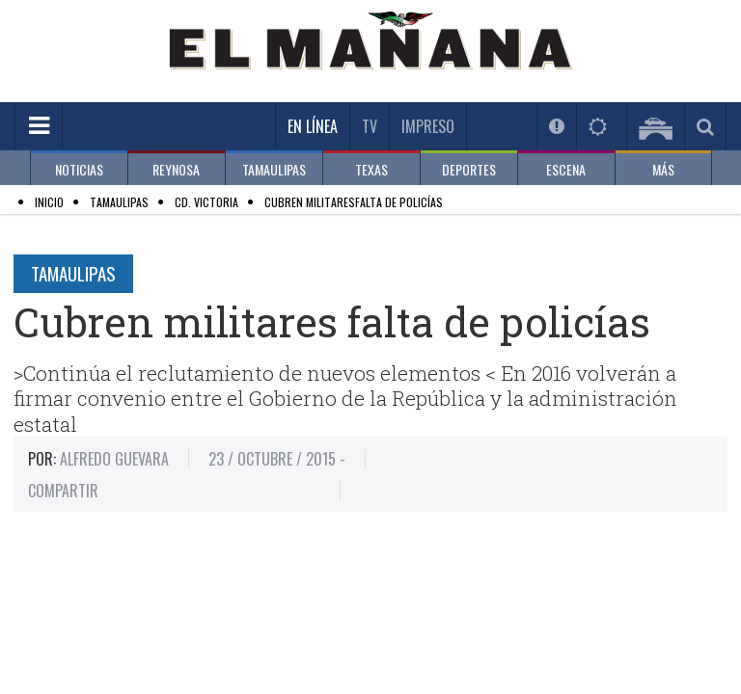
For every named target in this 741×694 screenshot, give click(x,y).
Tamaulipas (73, 272)
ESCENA (566, 169)
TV (369, 126)
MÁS (663, 169)
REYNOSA (176, 169)
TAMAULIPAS (274, 169)
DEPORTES (469, 169)
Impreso (427, 126)
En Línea (313, 126)
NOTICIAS (79, 169)
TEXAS (371, 169)
